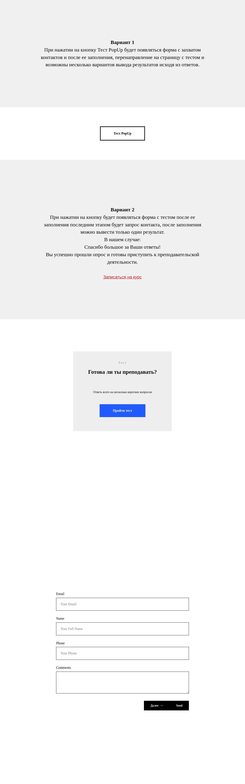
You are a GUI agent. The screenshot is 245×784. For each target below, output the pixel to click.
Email (60, 594)
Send (179, 705)
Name (60, 618)
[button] (122, 133)
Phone (60, 643)
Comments (63, 667)
